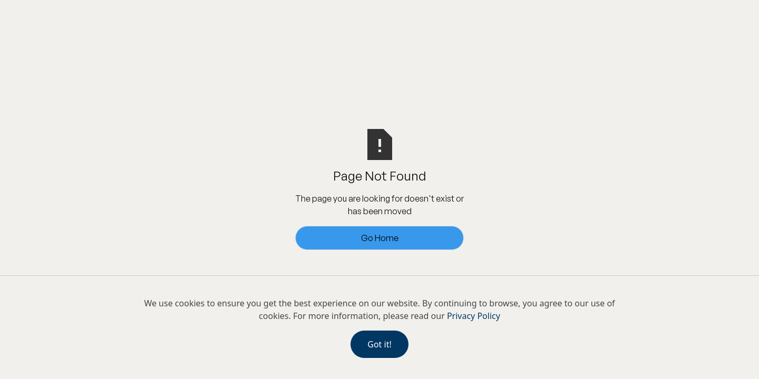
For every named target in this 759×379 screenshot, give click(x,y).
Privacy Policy (473, 316)
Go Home (379, 238)
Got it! (379, 344)
